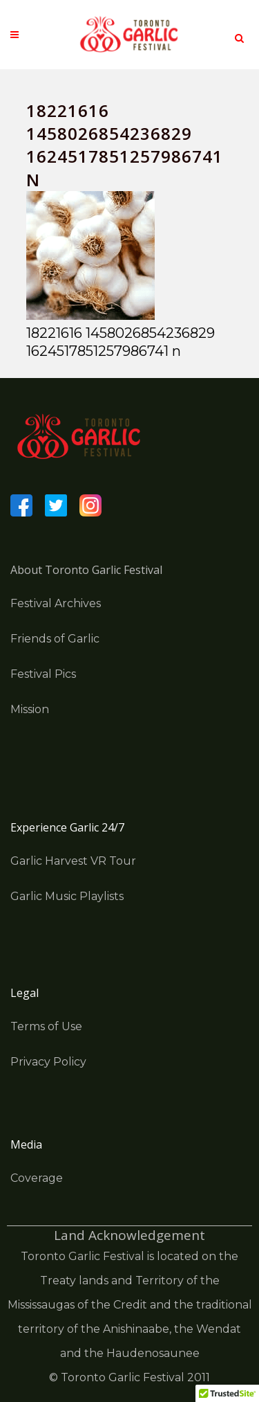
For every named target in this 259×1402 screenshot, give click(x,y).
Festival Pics (43, 674)
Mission (29, 709)
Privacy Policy (48, 1061)
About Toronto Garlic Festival (86, 569)
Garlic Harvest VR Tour (73, 861)
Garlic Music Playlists (67, 896)
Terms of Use (46, 1026)
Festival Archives (55, 603)
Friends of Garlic (54, 638)
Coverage (36, 1178)
